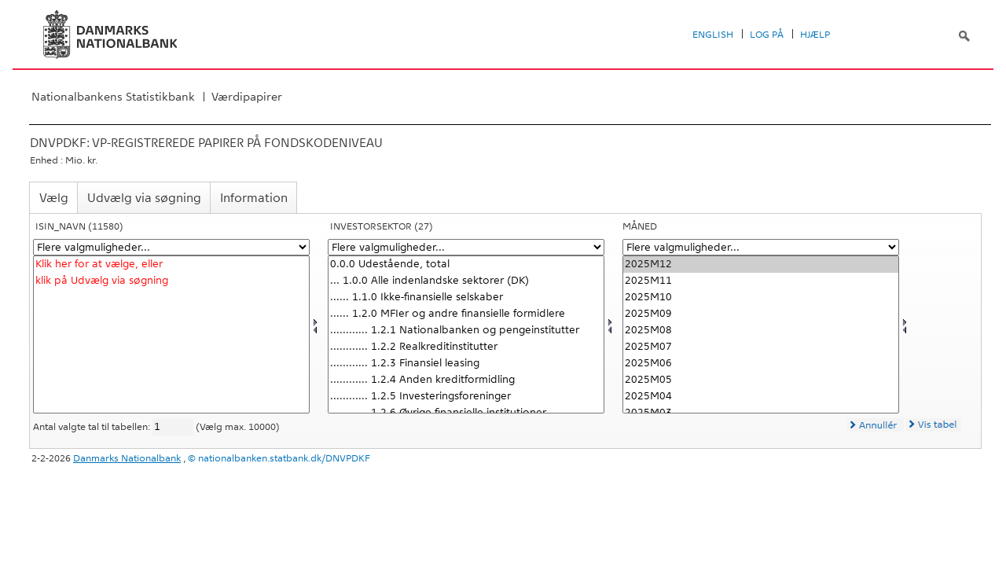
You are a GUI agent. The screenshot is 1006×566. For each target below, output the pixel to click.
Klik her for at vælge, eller (171, 264)
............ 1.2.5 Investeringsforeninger (466, 396)
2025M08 (760, 330)
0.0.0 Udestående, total (466, 264)
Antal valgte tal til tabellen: (92, 427)
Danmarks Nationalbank (127, 458)
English (712, 34)
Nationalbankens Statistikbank (113, 97)
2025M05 (760, 380)
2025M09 (760, 314)
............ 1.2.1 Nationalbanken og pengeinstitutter (466, 330)
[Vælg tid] (760, 334)
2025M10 (760, 297)
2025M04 (760, 396)
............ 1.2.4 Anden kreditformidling (466, 380)
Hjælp (815, 34)
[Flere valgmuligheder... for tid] (760, 247)
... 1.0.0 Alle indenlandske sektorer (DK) (466, 281)
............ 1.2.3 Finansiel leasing (466, 363)
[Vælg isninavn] (171, 334)
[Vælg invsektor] (466, 334)
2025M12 (760, 264)
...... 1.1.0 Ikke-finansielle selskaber (466, 297)
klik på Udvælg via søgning (171, 281)
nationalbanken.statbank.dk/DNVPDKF (284, 458)
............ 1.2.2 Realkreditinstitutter (466, 347)
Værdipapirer (246, 97)
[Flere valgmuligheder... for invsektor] (466, 247)
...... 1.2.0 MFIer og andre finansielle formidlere (466, 314)
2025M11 (760, 281)
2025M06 (760, 363)
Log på (767, 34)
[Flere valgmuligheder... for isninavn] (171, 247)
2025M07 (760, 347)
